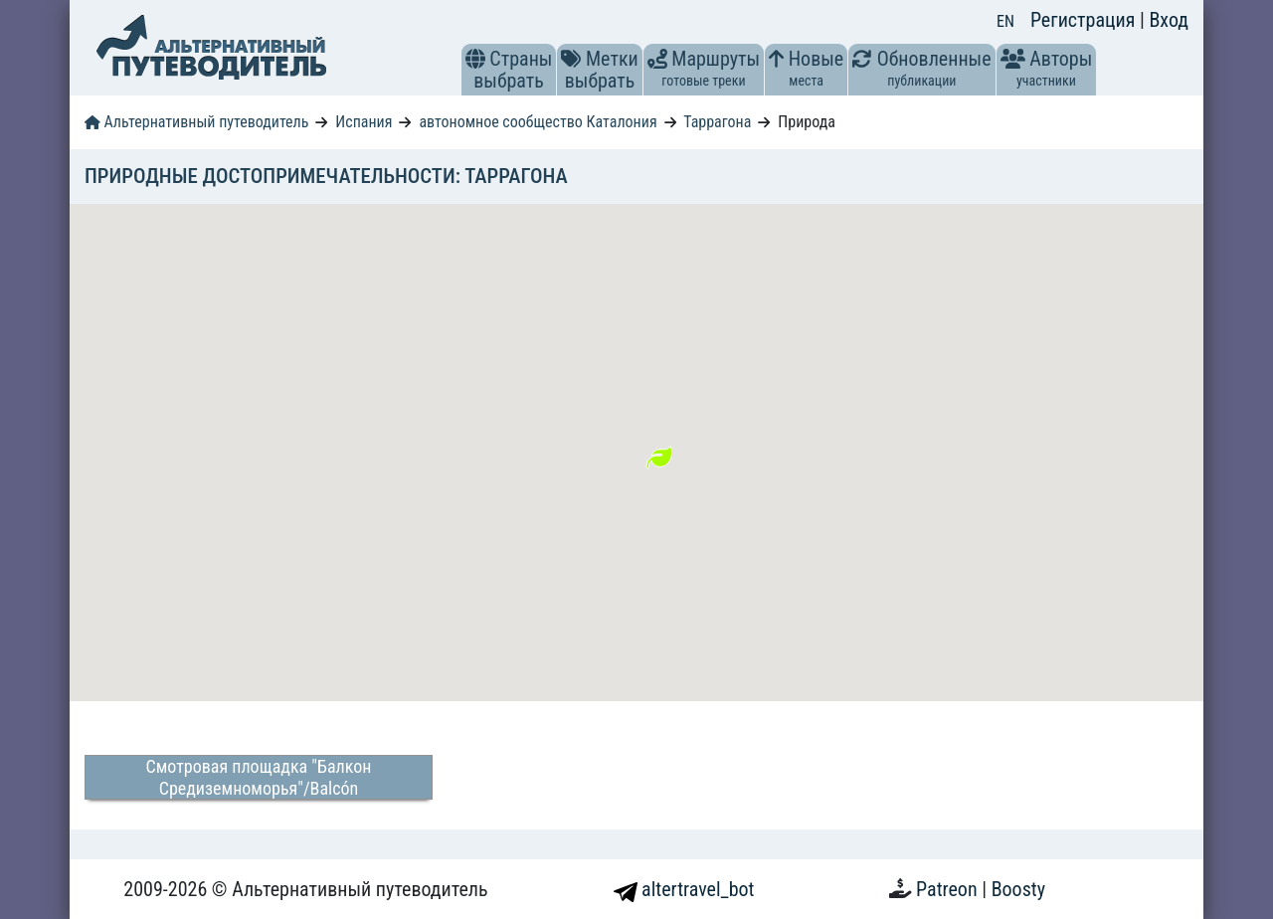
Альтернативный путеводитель (196, 121)
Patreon (949, 889)
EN (1005, 21)
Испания (363, 121)
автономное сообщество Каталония (537, 121)
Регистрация (1085, 20)
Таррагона (717, 121)
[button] (475, 59)
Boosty (1018, 889)
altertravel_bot (684, 889)
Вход (1168, 20)
